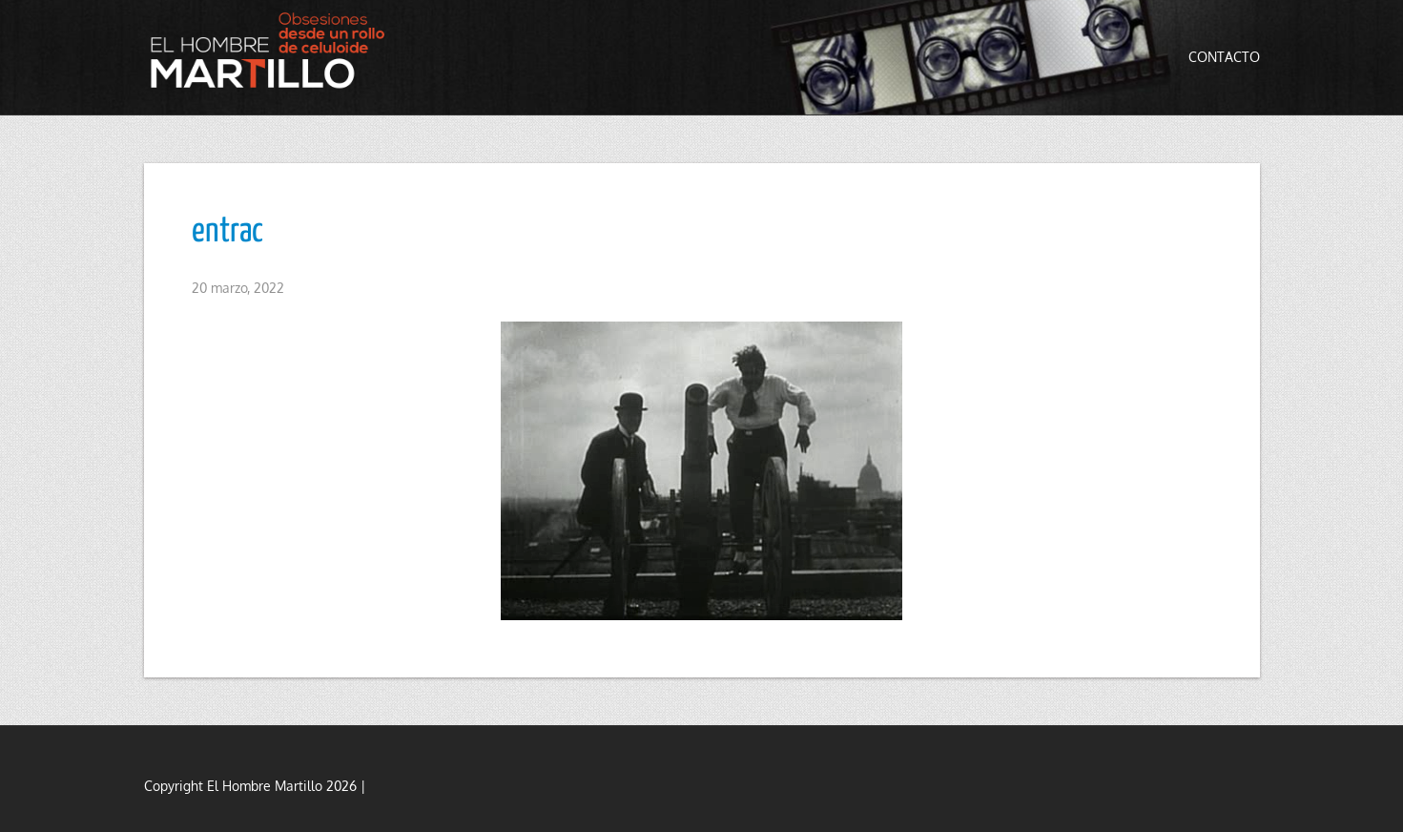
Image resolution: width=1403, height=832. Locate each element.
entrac (227, 232)
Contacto (1224, 57)
